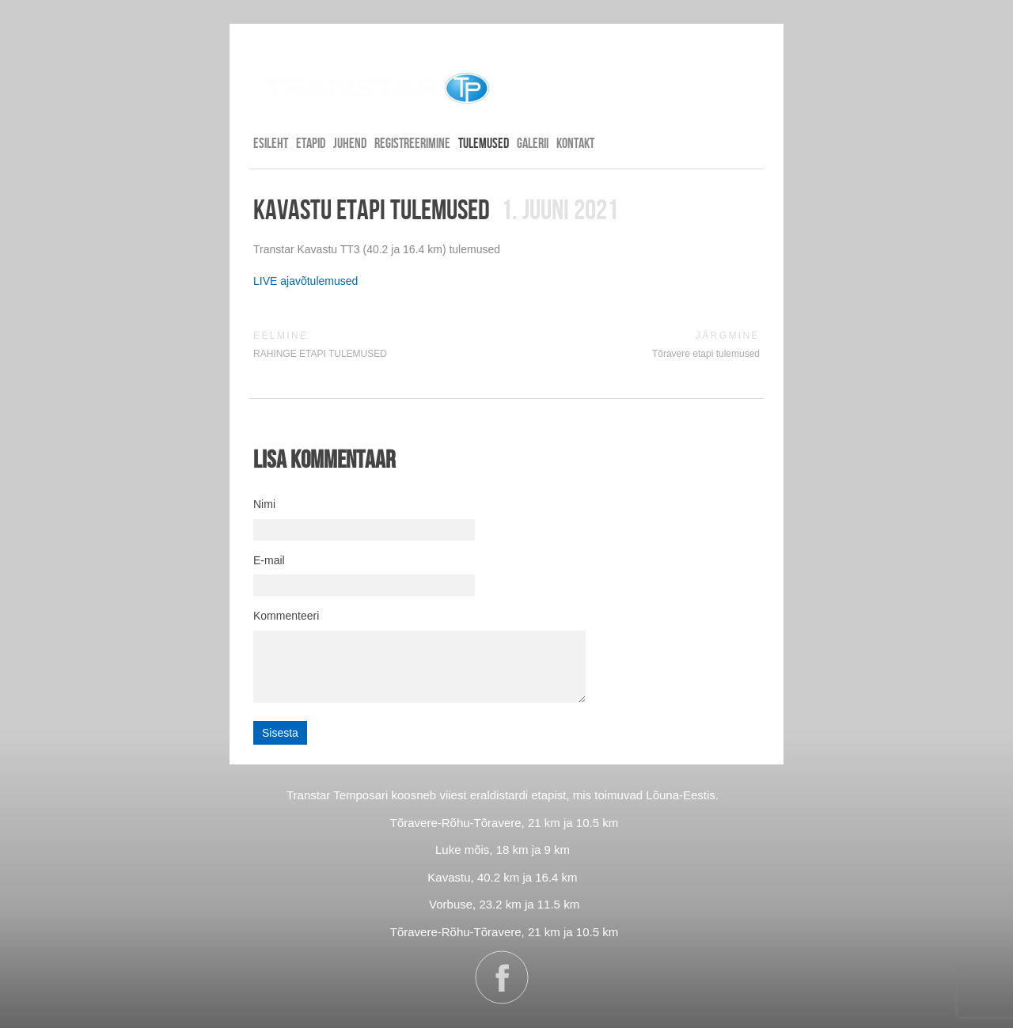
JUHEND (349, 142)
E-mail (269, 560)
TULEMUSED (483, 142)
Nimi (264, 504)
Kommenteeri (286, 615)
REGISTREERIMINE (412, 142)
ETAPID (310, 142)
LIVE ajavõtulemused (305, 281)
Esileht (270, 142)
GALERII (532, 142)
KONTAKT (575, 142)
